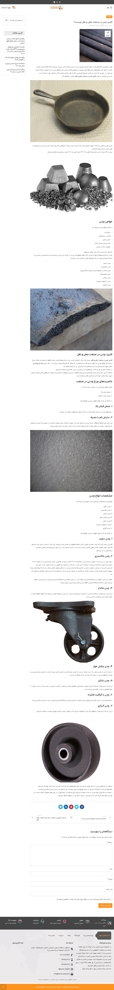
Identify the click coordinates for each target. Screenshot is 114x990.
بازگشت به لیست (71, 818)
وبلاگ (66, 936)
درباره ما (57, 936)
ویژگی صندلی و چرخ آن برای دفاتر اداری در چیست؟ (16, 71)
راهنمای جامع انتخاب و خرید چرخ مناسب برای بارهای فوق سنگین (15, 41)
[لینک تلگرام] (54, 2)
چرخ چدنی (36, 363)
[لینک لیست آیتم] (49, 956)
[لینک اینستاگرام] (59, 2)
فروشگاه (75, 936)
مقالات (109, 17)
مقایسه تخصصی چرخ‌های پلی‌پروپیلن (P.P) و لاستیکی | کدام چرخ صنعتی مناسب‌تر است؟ (15, 50)
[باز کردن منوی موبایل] (109, 7)
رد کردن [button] (3, 987)
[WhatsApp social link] (57, 2)
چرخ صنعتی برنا (87, 936)
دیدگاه (109, 843)
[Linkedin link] (66, 807)
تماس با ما (46, 936)
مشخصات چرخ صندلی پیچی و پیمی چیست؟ (15, 64)
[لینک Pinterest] (71, 807)
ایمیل (109, 880)
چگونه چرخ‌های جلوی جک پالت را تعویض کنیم (15, 58)
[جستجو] (14, 20)
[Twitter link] (76, 807)
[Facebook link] (82, 807)
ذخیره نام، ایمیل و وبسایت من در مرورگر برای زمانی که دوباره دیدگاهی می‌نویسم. (83, 900)
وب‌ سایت (109, 890)
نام (110, 870)
